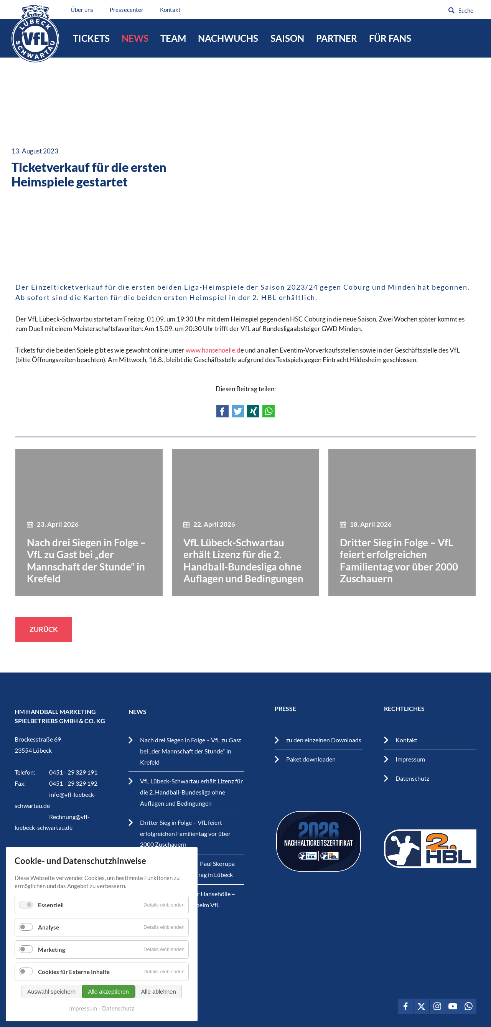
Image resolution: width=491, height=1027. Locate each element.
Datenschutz (412, 778)
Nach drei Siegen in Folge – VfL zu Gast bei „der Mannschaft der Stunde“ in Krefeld (190, 751)
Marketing (51, 949)
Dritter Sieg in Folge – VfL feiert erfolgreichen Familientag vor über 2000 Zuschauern (185, 833)
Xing (253, 411)
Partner (336, 38)
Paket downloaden (311, 759)
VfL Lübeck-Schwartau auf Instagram (437, 1006)
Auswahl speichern (51, 991)
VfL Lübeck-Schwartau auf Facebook (406, 1006)
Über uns (82, 9)
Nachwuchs (228, 38)
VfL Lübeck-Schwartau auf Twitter (421, 1006)
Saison (287, 38)
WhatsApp (268, 411)
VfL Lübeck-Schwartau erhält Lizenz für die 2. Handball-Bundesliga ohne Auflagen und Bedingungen (191, 792)
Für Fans (390, 38)
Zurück (44, 629)
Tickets (91, 38)
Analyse (48, 927)
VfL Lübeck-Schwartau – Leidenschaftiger (35, 34)
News (135, 38)
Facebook (222, 411)
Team (173, 38)
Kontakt (170, 9)
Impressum (410, 759)
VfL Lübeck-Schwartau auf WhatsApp (468, 1006)
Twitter (238, 411)
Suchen (451, 10)
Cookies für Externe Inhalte (74, 971)
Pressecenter (127, 9)
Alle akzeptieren (108, 991)
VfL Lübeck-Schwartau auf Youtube (453, 1006)
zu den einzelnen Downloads (323, 739)
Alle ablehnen (158, 991)
